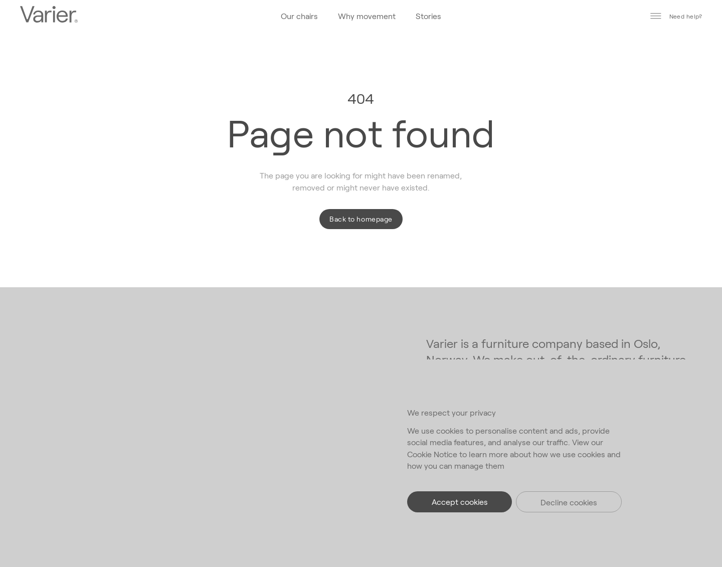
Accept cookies (460, 501)
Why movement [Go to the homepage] (367, 16)
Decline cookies (568, 502)
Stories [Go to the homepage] (428, 16)
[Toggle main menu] (655, 16)
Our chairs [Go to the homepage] (299, 16)
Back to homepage (360, 219)
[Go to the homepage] (49, 15)
